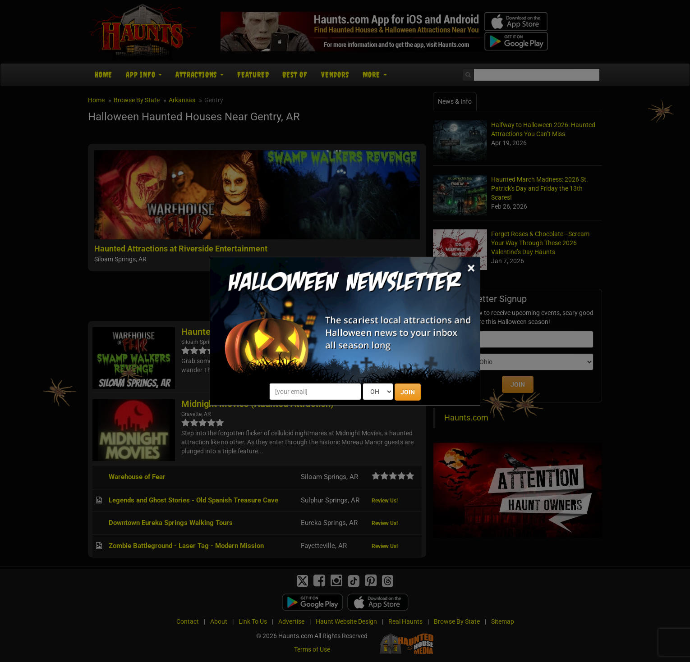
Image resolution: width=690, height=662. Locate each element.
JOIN (407, 392)
